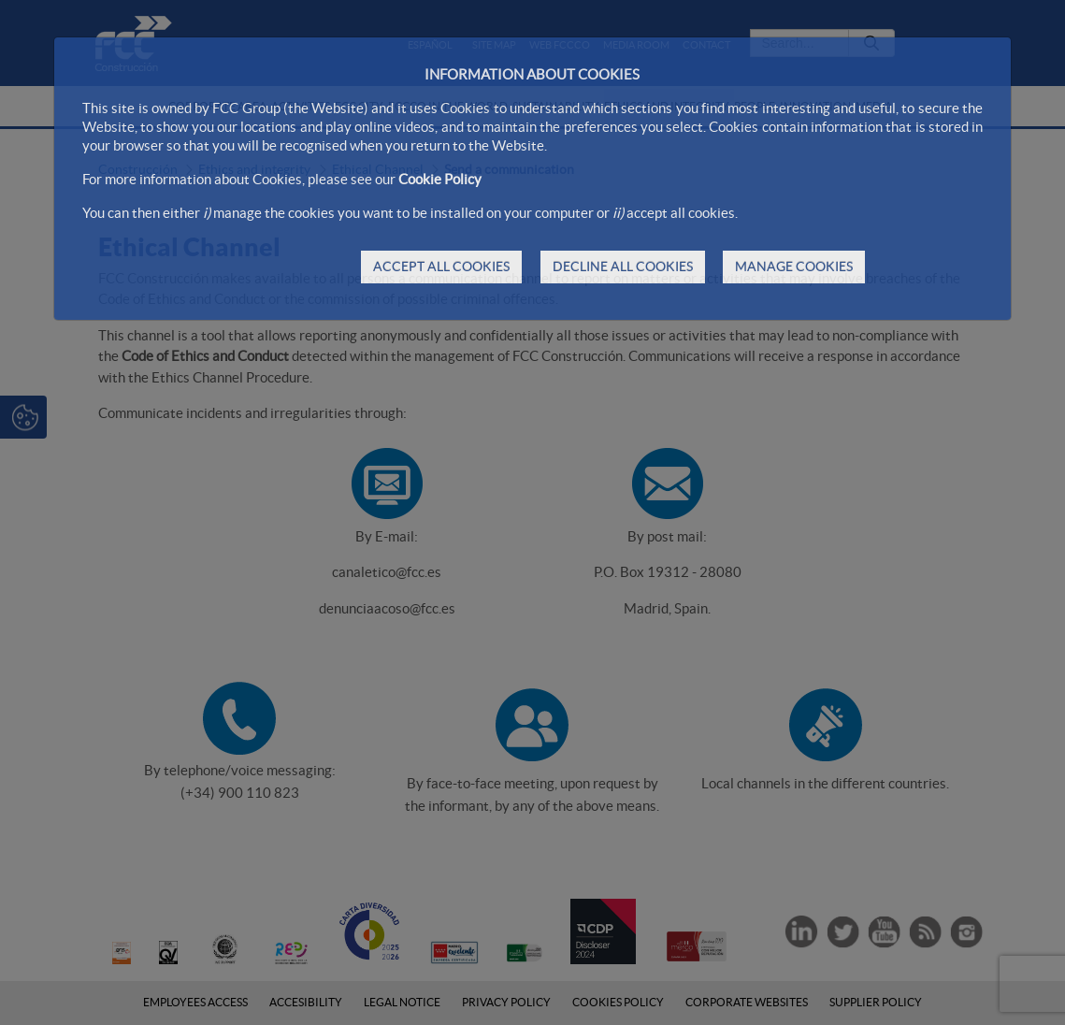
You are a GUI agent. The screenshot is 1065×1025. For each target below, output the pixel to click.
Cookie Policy (440, 179)
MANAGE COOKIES (794, 266)
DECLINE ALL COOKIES (623, 266)
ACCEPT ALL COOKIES (441, 266)
